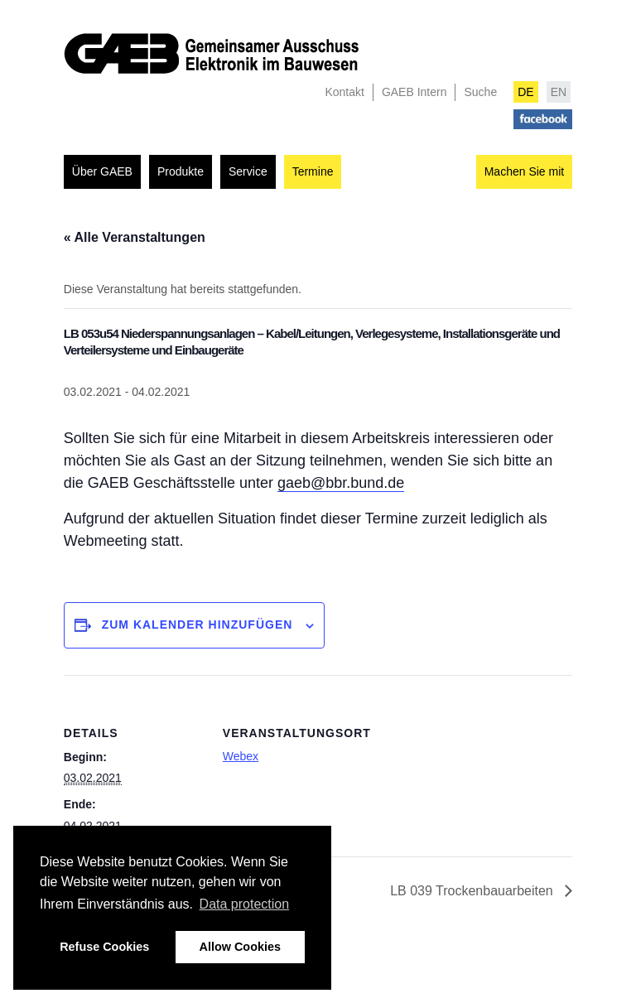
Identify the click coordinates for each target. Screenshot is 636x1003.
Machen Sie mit (524, 171)
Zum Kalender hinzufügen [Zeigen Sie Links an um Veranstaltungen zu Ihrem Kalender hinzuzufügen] (197, 624)
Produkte (180, 171)
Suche (480, 92)
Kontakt (344, 92)
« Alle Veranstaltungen (134, 237)
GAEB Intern (414, 92)
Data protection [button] (245, 904)
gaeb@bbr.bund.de (340, 483)
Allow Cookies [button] (240, 946)
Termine (313, 171)
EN (558, 92)
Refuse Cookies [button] (104, 946)
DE (525, 92)
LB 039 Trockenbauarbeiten (473, 891)
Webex (240, 756)
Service (248, 171)
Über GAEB (102, 171)
